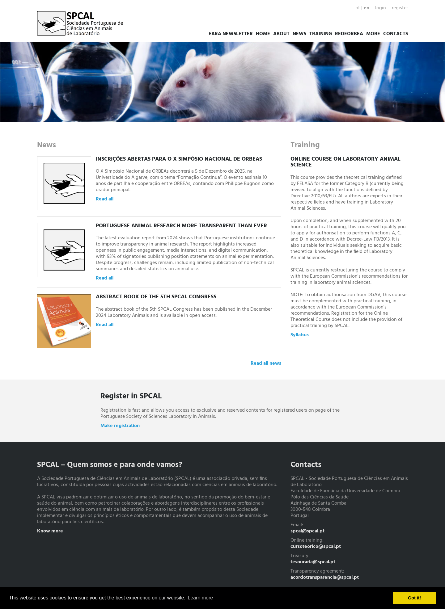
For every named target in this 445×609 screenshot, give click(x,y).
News (299, 34)
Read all (104, 199)
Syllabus (299, 335)
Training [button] (320, 34)
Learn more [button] (200, 597)
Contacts (395, 34)
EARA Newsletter (231, 34)
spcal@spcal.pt (307, 531)
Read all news (266, 363)
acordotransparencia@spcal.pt (324, 577)
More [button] (373, 34)
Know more (50, 531)
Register (400, 8)
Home (263, 34)
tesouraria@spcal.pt (312, 562)
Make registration (120, 426)
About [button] (281, 34)
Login (380, 8)
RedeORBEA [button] (349, 34)
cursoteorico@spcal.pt (315, 547)
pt (357, 8)
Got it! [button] (414, 597)
